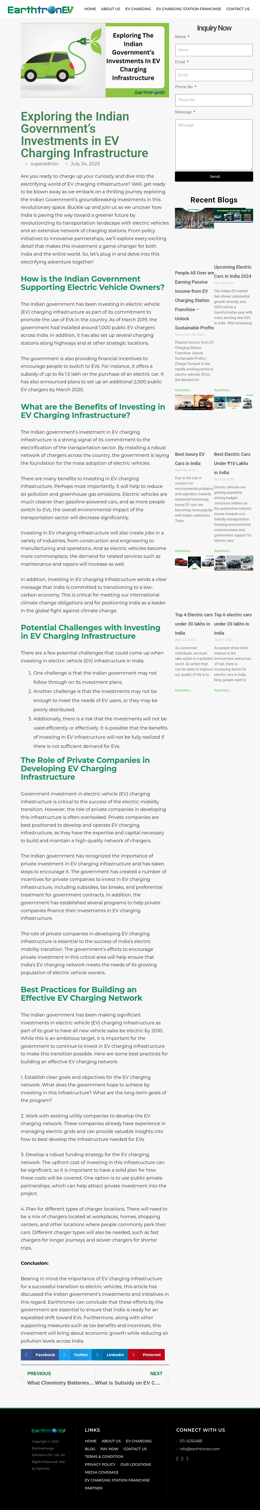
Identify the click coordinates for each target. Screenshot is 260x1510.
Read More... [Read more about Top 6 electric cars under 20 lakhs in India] (222, 690)
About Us (110, 9)
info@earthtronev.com (198, 1449)
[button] (40, 1354)
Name (181, 36)
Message (183, 112)
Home (90, 9)
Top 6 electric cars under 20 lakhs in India (233, 624)
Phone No (184, 86)
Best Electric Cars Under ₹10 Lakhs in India (232, 463)
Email (180, 62)
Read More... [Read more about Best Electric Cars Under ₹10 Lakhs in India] (222, 551)
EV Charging (138, 9)
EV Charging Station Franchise (188, 9)
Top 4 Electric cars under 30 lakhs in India (194, 624)
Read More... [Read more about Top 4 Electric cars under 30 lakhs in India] (183, 690)
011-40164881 (189, 1441)
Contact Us (238, 9)
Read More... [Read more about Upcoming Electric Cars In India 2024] (222, 390)
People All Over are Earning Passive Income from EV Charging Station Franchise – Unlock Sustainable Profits (194, 300)
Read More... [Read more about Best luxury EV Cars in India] (183, 551)
